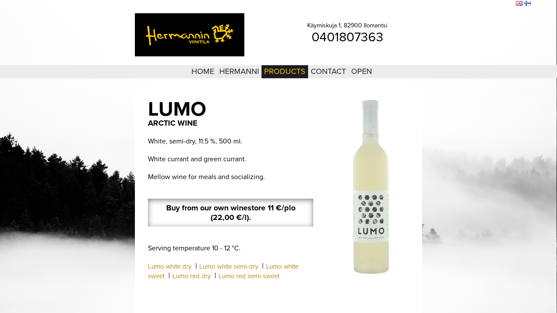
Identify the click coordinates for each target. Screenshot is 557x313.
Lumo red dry (191, 276)
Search (503, 4)
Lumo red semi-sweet (248, 276)
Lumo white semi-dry (228, 266)
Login (460, 4)
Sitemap (481, 4)
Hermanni (239, 71)
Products (284, 71)
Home (202, 71)
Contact (328, 71)
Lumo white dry (169, 266)
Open (361, 71)
